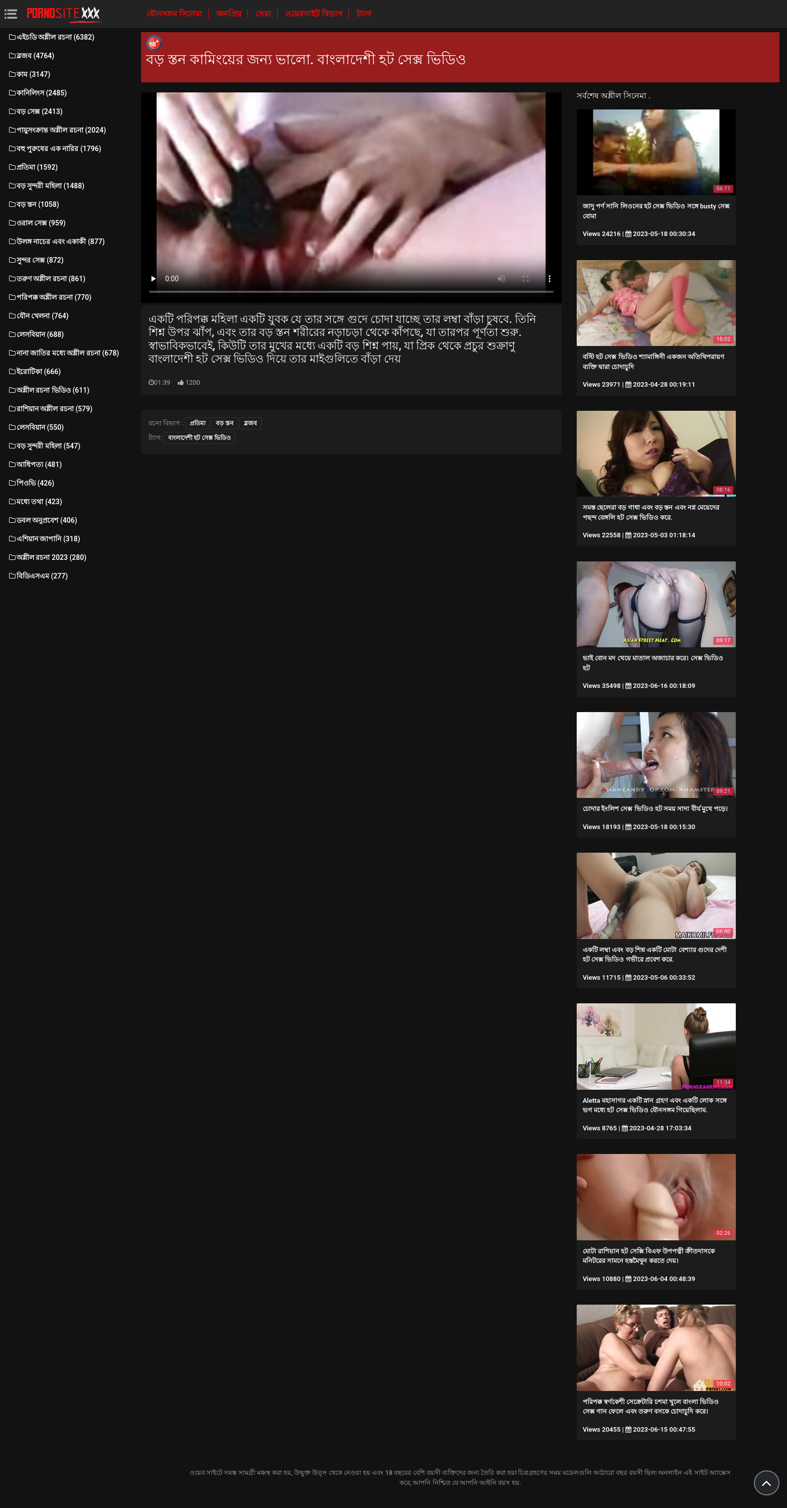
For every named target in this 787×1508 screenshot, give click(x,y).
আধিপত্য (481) (35, 464)
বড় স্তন (224, 423)
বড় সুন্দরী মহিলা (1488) (46, 186)
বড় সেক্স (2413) (35, 111)
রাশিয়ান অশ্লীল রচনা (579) (50, 409)
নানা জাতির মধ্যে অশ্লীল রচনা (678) (63, 353)
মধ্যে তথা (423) (35, 502)
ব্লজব (250, 423)
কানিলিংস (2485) (37, 93)
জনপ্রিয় (229, 14)
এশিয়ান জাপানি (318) (44, 539)
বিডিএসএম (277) (38, 576)
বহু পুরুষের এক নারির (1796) (54, 149)
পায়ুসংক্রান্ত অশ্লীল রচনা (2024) (57, 130)
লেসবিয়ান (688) (36, 334)
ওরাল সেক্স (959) (37, 223)
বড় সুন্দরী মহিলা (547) (44, 446)
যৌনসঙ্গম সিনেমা (175, 14)
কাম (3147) (29, 74)
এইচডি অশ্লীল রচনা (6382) (51, 37)
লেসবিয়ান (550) (36, 427)
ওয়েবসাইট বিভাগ (314, 14)
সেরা (264, 14)
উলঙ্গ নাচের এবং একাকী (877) (56, 242)
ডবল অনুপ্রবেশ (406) (42, 520)
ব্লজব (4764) (31, 56)
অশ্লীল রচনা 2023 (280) (47, 557)
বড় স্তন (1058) (33, 204)
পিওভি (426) (31, 483)
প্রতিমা (197, 423)
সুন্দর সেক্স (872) (36, 260)
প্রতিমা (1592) (33, 167)
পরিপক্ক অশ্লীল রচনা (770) (49, 297)
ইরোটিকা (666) (34, 372)
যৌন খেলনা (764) (38, 316)
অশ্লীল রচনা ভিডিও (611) (48, 390)
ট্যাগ (363, 14)
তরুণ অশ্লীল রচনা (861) (46, 279)
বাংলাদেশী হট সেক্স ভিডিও (199, 437)
